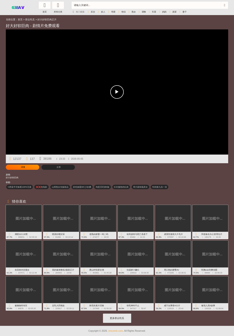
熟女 (131, 12)
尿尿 (172, 12)
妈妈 (162, 12)
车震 (151, 12)
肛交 (90, 12)
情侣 (121, 12)
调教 (141, 12)
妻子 (182, 12)
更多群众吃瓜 (117, 318)
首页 (20, 19)
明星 (111, 12)
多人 (101, 12)
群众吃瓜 (30, 19)
